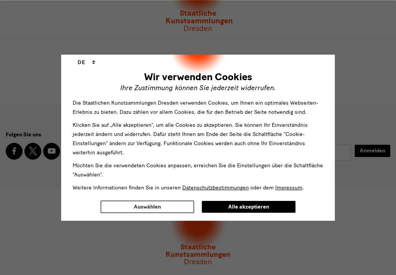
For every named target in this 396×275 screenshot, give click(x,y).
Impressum (288, 187)
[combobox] (86, 63)
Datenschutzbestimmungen (215, 187)
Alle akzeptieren (248, 207)
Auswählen (147, 207)
